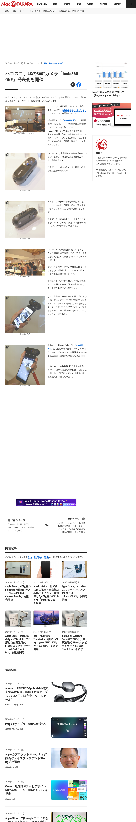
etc (14, 11)
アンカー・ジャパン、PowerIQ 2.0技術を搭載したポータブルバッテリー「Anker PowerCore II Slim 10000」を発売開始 (71, 525)
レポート (24, 11)
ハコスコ (52, 106)
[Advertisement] (68, 33)
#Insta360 (53, 63)
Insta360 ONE (69, 120)
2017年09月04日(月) (14, 63)
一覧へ (46, 525)
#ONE (60, 63)
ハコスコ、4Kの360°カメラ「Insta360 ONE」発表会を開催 (58, 11)
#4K (45, 63)
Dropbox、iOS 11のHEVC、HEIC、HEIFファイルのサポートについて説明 (21, 525)
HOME (6, 11)
